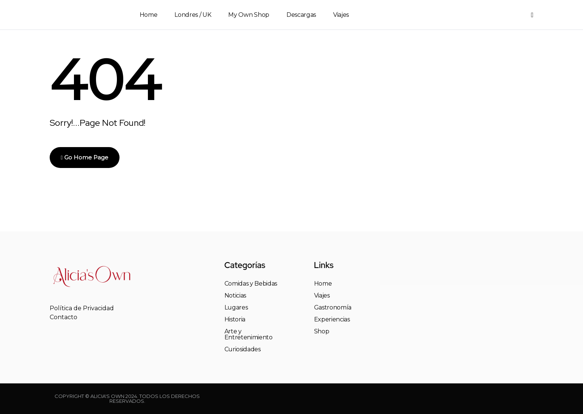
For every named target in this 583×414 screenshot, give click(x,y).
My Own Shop (248, 14)
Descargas (301, 14)
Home (149, 14)
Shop (321, 331)
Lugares (236, 308)
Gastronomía (332, 308)
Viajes (341, 14)
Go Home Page (84, 157)
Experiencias (332, 320)
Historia (234, 320)
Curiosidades (242, 349)
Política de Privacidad (82, 308)
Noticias (235, 296)
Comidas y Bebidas (250, 284)
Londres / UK (192, 14)
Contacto (63, 317)
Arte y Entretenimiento (248, 334)
